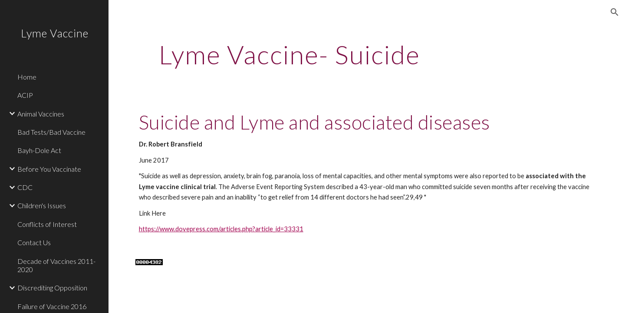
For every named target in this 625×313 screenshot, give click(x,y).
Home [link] (26, 77)
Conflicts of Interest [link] (47, 224)
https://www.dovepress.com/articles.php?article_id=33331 (221, 229)
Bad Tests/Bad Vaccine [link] (51, 132)
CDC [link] (25, 187)
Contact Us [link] (34, 242)
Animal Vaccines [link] (40, 114)
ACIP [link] (25, 95)
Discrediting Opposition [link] (52, 287)
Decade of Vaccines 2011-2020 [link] (56, 265)
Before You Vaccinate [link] (49, 169)
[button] (614, 12)
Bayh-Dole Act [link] (39, 150)
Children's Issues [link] (41, 205)
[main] (289, 54)
